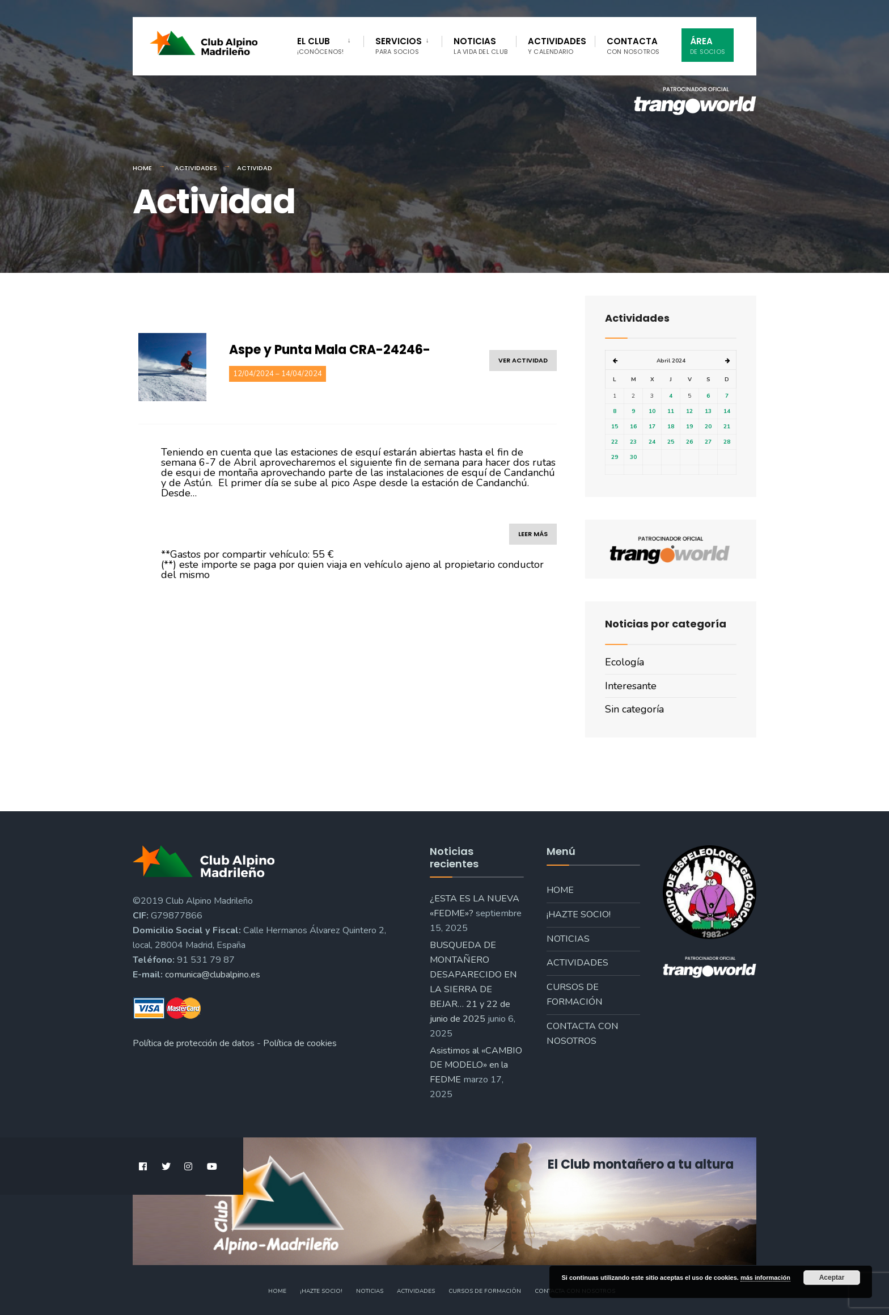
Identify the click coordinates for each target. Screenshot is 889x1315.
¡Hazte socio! (579, 914)
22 (614, 442)
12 (689, 411)
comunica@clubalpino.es (212, 974)
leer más (533, 533)
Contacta (633, 45)
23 (633, 442)
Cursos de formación (575, 994)
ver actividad (523, 360)
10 (652, 411)
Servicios (398, 45)
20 (708, 427)
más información (765, 1277)
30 (633, 457)
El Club (320, 45)
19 (689, 427)
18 (670, 427)
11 (670, 411)
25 (670, 442)
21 (726, 427)
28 (726, 442)
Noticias (480, 45)
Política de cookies (300, 1043)
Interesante (631, 686)
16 (633, 427)
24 (652, 442)
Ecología (624, 662)
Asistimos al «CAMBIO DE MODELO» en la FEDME (476, 1065)
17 (652, 427)
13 (708, 411)
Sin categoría (634, 709)
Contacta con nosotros (583, 1033)
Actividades (557, 45)
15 (614, 427)
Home (142, 167)
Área (707, 45)
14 (726, 411)
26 (689, 442)
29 (614, 457)
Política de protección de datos (194, 1043)
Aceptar (832, 1278)
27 (708, 442)
